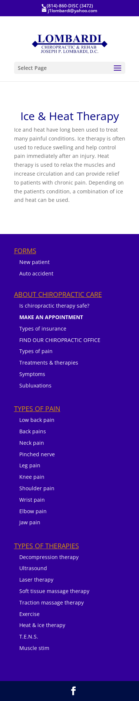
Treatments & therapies (48, 362)
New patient (34, 261)
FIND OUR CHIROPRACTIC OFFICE (59, 339)
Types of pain (36, 351)
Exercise (29, 613)
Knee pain (31, 476)
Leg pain (29, 465)
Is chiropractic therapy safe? (54, 305)
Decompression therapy (49, 557)
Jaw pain (29, 522)
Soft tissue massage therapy (54, 591)
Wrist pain (32, 499)
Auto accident (36, 273)
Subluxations (35, 385)
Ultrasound (33, 568)
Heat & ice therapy (42, 625)
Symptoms (32, 373)
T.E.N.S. (28, 636)
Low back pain (36, 419)
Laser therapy (36, 579)
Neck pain (31, 442)
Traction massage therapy (51, 602)
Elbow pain (33, 511)
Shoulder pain (36, 488)
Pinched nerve (37, 454)
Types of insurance (42, 328)
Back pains (32, 431)
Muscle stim (34, 647)
